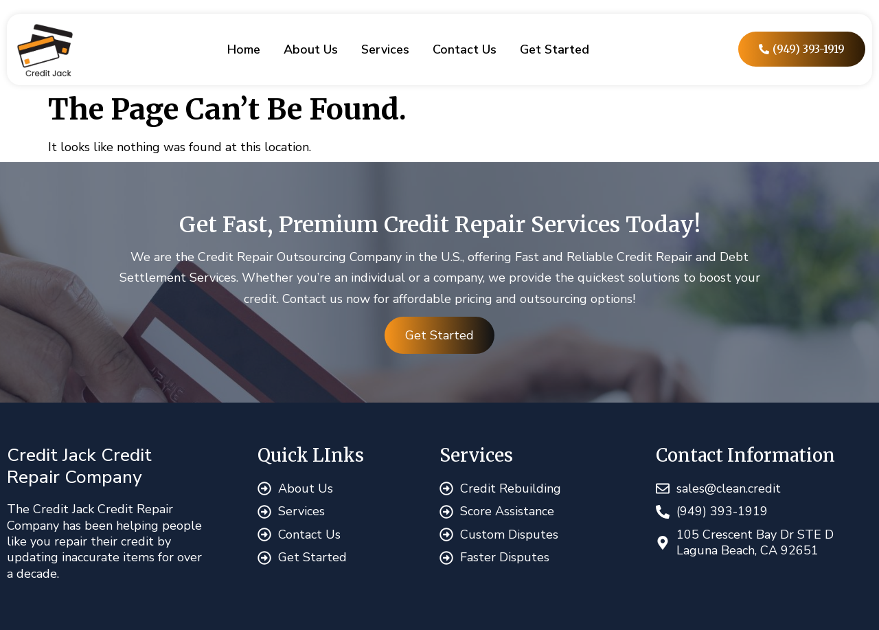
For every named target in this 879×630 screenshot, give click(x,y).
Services (385, 49)
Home (243, 49)
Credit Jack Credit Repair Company (79, 466)
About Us (311, 49)
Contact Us (464, 49)
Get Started (554, 49)
